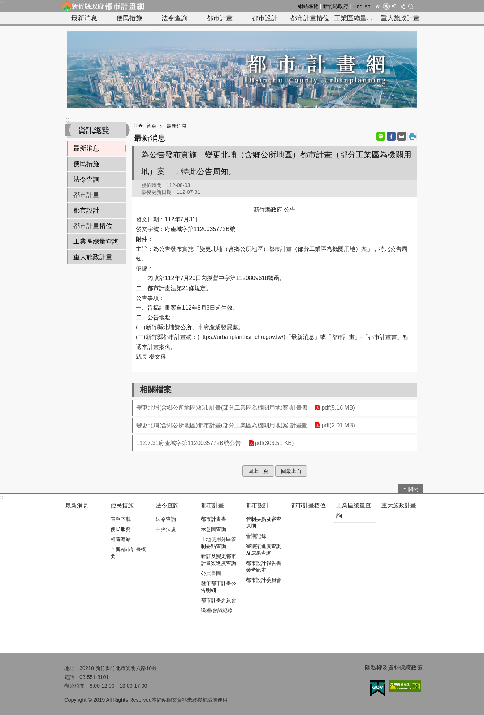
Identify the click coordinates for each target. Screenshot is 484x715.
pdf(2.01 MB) (338, 425)
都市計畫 (220, 18)
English (361, 6)
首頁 (151, 126)
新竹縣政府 (335, 6)
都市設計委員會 (263, 580)
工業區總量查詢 (355, 18)
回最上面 (291, 471)
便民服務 (121, 529)
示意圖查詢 (213, 529)
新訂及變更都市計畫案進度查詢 (218, 559)
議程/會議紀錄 (217, 610)
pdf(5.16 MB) (338, 408)
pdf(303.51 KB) (274, 443)
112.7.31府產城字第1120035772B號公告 (188, 443)
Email (401, 136)
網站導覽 (308, 6)
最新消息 (84, 18)
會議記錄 (256, 536)
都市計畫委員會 (218, 600)
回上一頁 (258, 471)
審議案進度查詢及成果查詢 (263, 549)
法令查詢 (174, 18)
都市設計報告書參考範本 (263, 566)
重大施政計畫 (400, 18)
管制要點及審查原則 (263, 522)
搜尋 (411, 6)
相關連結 (121, 539)
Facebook (391, 136)
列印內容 (412, 136)
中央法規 (166, 529)
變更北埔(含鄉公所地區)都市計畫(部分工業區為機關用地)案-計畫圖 (222, 425)
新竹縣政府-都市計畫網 (102, 6)
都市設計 (265, 18)
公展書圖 (211, 573)
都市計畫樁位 (309, 18)
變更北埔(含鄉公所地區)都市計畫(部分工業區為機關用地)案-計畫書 (222, 408)
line (380, 136)
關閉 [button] (413, 489)
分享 (402, 6)
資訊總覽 (94, 130)
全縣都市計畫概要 (128, 552)
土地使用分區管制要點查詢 (218, 542)
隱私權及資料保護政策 (394, 667)
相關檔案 (156, 389)
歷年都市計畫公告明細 (218, 586)
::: (2, 3)
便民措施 (129, 18)
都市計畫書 (213, 519)
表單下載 (121, 519)
